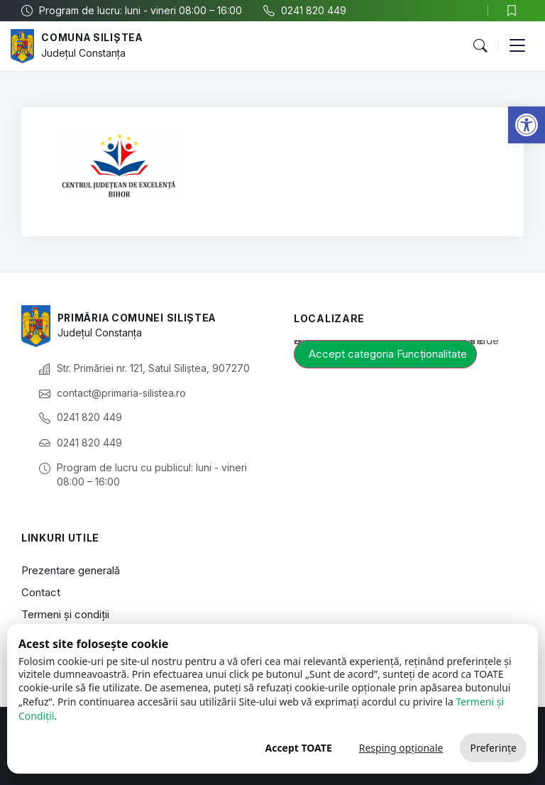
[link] (526, 124)
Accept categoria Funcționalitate (388, 354)
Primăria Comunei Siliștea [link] (139, 318)
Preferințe (493, 747)
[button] (480, 46)
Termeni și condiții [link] (65, 614)
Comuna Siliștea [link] (93, 38)
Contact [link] (40, 592)
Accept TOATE (298, 747)
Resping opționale (401, 747)
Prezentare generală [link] (70, 570)
